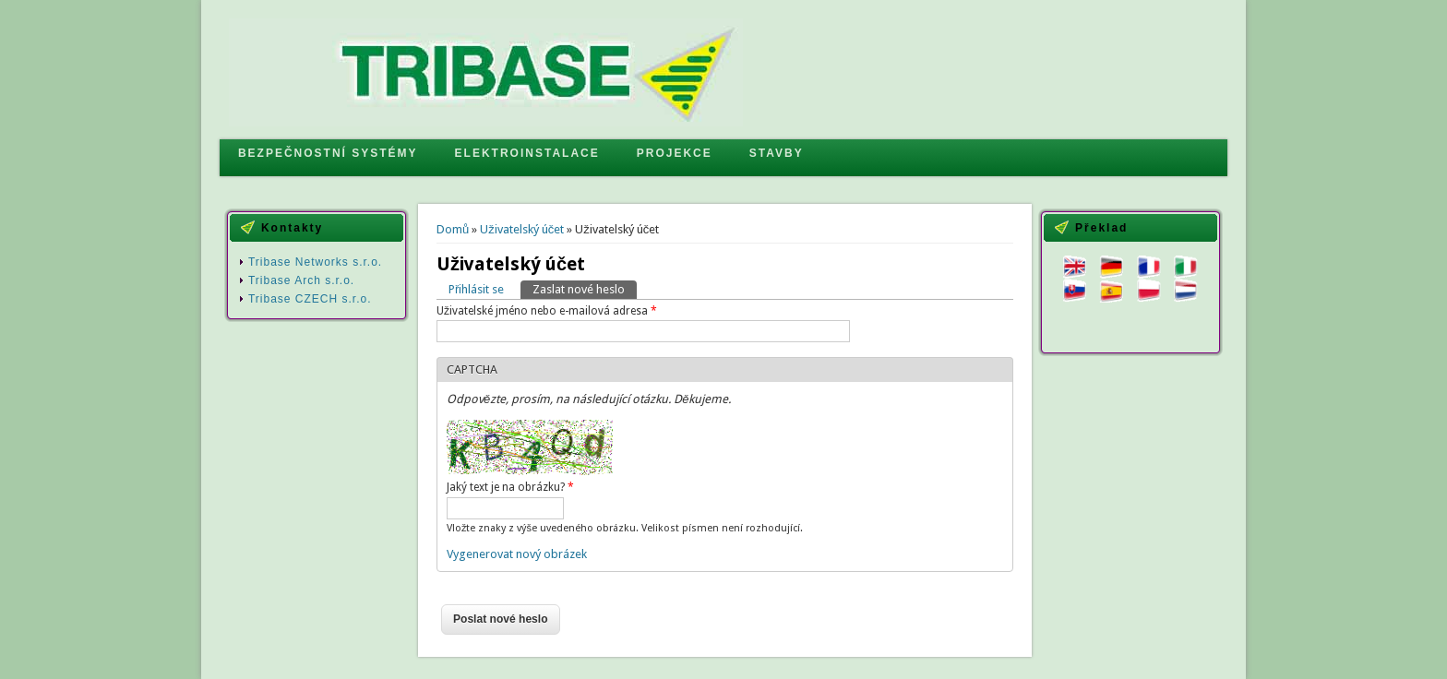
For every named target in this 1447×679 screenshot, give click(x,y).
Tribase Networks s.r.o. (315, 262)
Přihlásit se (476, 289)
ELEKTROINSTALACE (527, 153)
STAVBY (776, 153)
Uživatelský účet (522, 229)
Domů (452, 229)
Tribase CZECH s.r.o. (310, 298)
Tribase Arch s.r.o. (301, 280)
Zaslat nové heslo (584, 288)
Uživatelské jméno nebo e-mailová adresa (546, 310)
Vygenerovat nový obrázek (517, 554)
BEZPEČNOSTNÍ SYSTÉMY (328, 153)
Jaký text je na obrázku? (510, 487)
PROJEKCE (674, 153)
